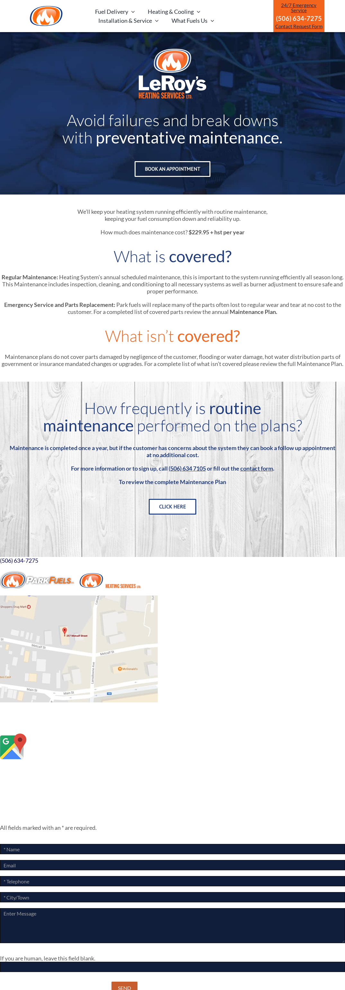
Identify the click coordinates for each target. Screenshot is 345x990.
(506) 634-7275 (19, 560)
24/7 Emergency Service (298, 7)
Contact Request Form (299, 26)
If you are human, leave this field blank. (47, 958)
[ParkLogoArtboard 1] (46, 7)
